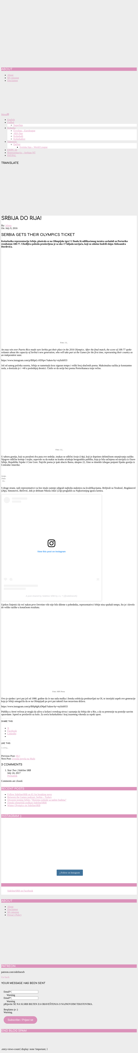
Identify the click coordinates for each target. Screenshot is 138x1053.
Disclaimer (12, 909)
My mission (13, 912)
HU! (18, 756)
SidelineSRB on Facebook (23, 884)
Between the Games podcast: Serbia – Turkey (29, 797)
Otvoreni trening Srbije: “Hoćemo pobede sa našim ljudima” (36, 800)
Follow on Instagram (70, 872)
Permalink (12, 775)
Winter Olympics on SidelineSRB (23, 805)
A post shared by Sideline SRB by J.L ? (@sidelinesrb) (51, 596)
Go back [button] (5, 977)
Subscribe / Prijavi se (20, 1019)
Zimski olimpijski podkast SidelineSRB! (27, 802)
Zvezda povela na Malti (23, 758)
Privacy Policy (14, 915)
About (10, 906)
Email (7, 991)
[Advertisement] (69, 190)
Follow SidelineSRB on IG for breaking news (29, 794)
